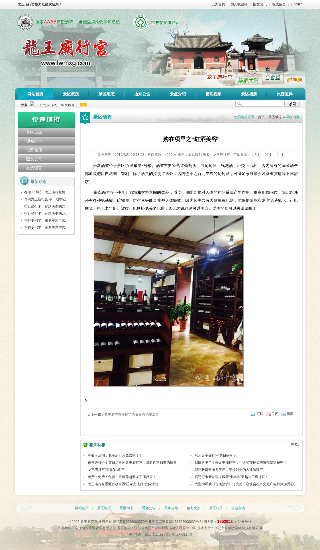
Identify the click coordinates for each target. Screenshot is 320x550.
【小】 (280, 155)
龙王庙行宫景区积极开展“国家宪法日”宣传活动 (123, 484)
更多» (295, 445)
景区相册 (249, 94)
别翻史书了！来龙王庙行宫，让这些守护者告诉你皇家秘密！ (70, 221)
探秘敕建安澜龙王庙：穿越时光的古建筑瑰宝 (229, 470)
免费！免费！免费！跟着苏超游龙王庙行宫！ (122, 477)
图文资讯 (260, 4)
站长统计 (245, 522)
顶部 (290, 414)
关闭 (275, 414)
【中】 (268, 155)
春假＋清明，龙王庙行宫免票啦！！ (51, 192)
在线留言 (279, 4)
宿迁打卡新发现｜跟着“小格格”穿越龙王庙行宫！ (232, 477)
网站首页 (35, 94)
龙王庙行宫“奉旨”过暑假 (106, 470)
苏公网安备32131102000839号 (175, 522)
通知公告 (142, 94)
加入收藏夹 (239, 4)
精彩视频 (213, 94)
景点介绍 (178, 94)
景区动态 (107, 94)
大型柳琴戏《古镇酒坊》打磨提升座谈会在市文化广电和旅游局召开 (246, 484)
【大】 (255, 155)
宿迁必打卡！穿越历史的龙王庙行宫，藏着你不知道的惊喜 (68, 206)
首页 (261, 117)
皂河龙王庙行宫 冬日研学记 (45, 199)
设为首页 (218, 4)
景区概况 (71, 94)
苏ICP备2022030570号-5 (132, 522)
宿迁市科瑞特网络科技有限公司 (238, 528)
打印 (259, 414)
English (296, 4)
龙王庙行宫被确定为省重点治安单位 (131, 415)
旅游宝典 (285, 94)
